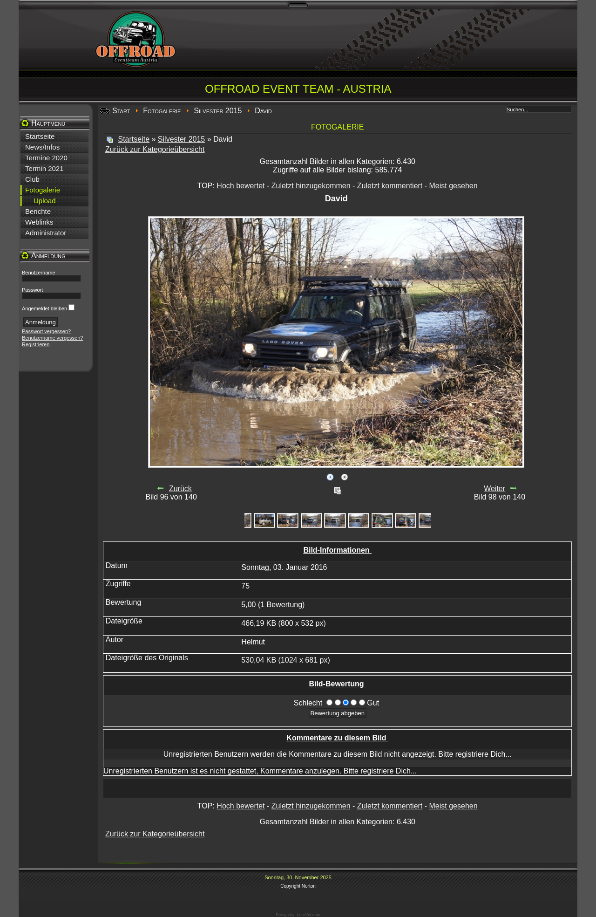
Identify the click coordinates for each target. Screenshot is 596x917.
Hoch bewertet (240, 186)
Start (121, 111)
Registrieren (35, 344)
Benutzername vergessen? (52, 338)
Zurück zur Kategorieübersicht (154, 149)
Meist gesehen (453, 186)
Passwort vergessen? (46, 331)
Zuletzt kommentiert (389, 186)
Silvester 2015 (218, 111)
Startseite (133, 139)
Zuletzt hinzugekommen (311, 186)
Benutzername (38, 272)
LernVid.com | (309, 914)
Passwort (32, 290)
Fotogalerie (162, 111)
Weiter (494, 489)
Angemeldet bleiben (44, 308)
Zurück (180, 489)
